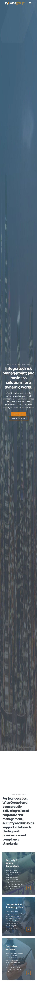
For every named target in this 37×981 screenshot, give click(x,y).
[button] (30, 2)
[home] (14, 2)
